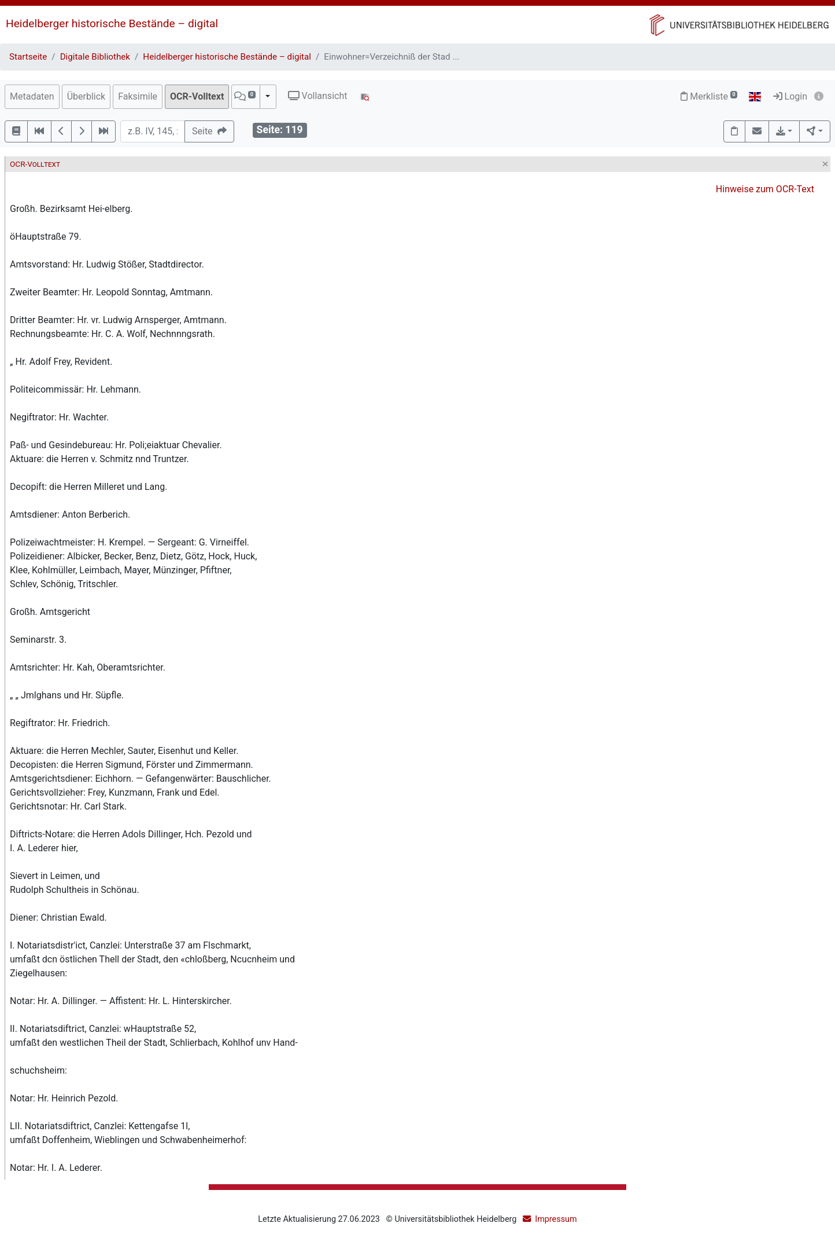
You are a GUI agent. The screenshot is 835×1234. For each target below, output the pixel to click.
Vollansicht (318, 95)
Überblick (86, 96)
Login (790, 96)
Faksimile (137, 96)
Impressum (556, 1219)
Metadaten (32, 96)
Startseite (28, 57)
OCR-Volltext (197, 96)
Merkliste (709, 96)
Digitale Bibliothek (95, 57)
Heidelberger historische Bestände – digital (112, 23)
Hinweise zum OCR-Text (765, 189)
